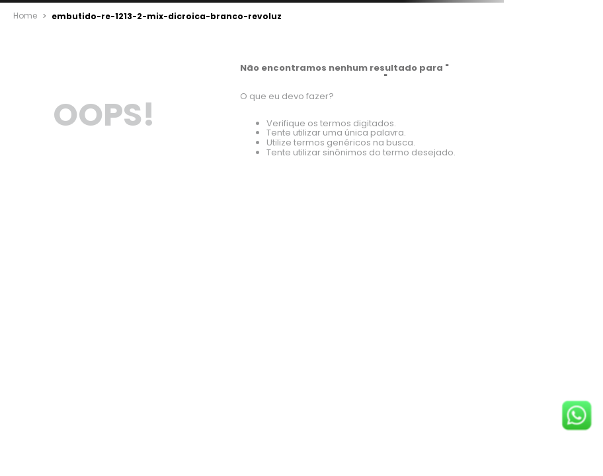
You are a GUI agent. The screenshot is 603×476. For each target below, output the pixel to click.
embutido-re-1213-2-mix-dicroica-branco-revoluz (154, 16)
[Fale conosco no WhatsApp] (576, 416)
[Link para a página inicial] (25, 16)
